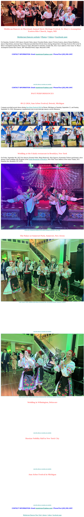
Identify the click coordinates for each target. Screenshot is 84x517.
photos (45, 515)
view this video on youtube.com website (42, 84)
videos (50, 515)
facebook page (57, 515)
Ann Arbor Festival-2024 (33, 107)
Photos (44, 37)
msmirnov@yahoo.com (44, 54)
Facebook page (61, 37)
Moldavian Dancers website (28, 37)
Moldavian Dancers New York (32, 515)
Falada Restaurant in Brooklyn (37, 159)
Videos (51, 37)
